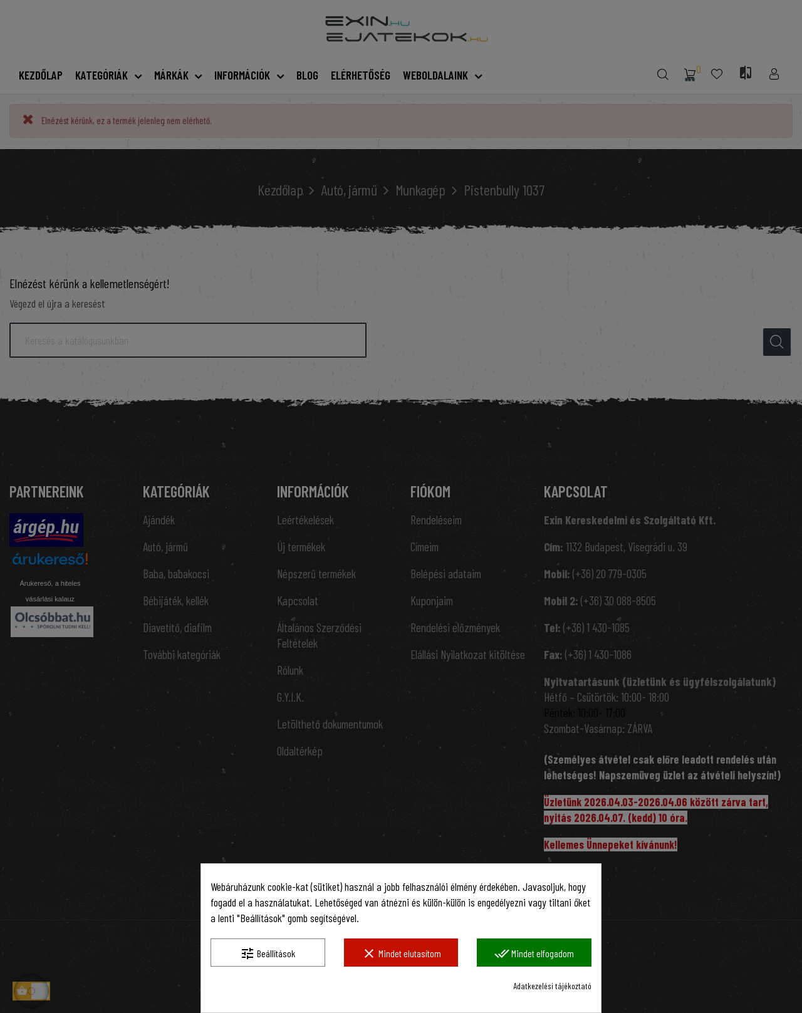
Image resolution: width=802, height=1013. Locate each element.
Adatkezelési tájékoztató (552, 985)
